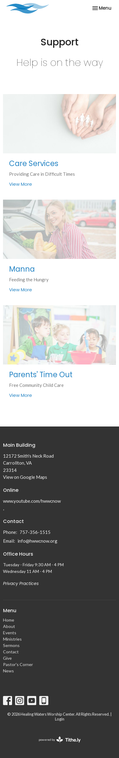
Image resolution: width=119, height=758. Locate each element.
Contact (11, 651)
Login (59, 719)
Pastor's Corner (18, 664)
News (8, 670)
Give (7, 658)
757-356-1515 (35, 532)
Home (8, 619)
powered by (60, 739)
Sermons (11, 645)
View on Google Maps (25, 477)
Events (9, 632)
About (9, 626)
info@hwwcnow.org (37, 541)
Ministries (12, 639)
